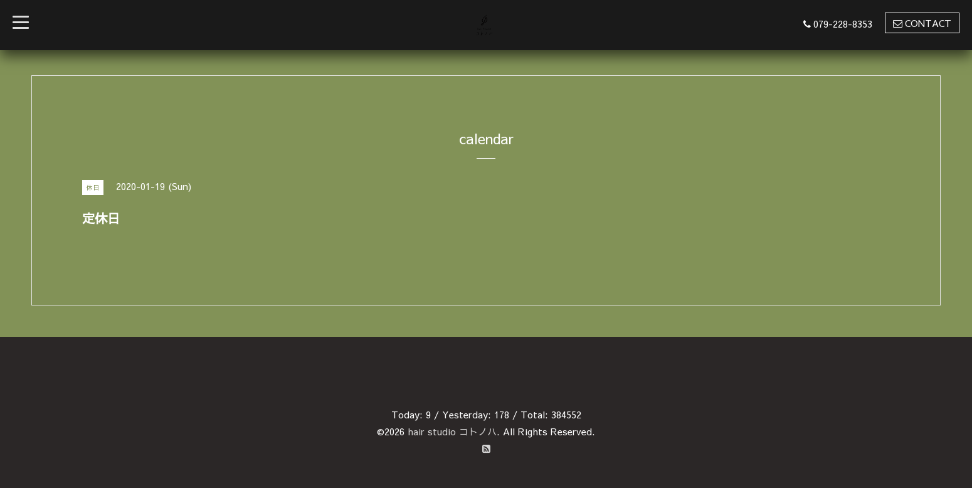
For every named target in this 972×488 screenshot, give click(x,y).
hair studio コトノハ (452, 431)
